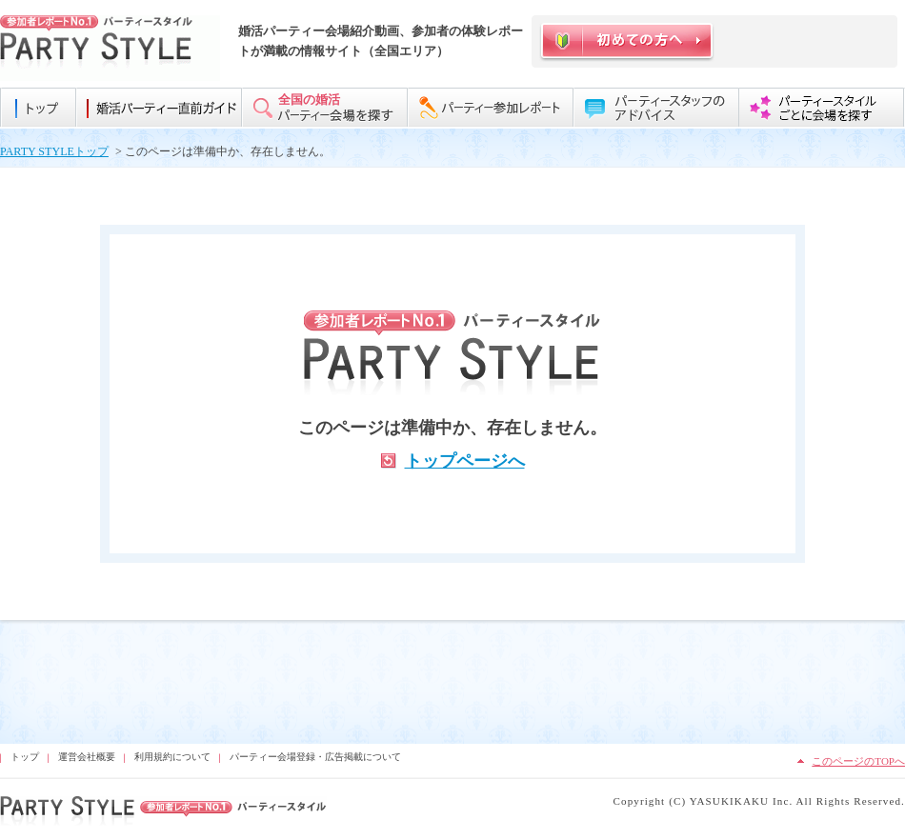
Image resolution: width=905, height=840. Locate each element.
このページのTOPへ (858, 761)
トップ (24, 756)
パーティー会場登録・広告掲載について (315, 756)
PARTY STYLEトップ (54, 151)
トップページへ (465, 460)
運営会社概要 (86, 756)
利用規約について (172, 756)
